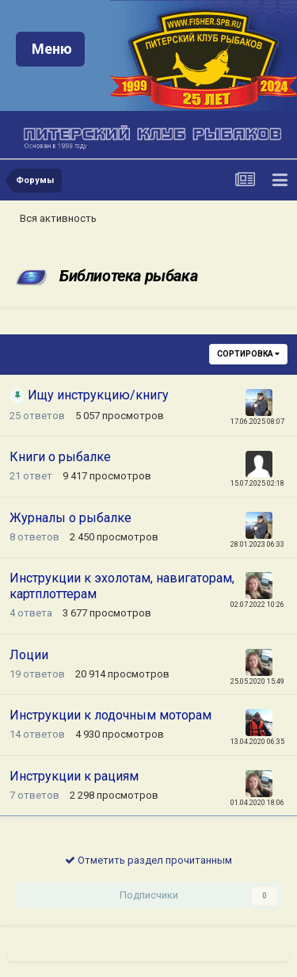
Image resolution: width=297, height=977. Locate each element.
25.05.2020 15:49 (257, 681)
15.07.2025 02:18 (257, 483)
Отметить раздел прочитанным (148, 860)
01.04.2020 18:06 (257, 803)
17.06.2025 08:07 (257, 422)
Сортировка (248, 353)
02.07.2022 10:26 (257, 605)
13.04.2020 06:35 (257, 742)
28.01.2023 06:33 (257, 544)
